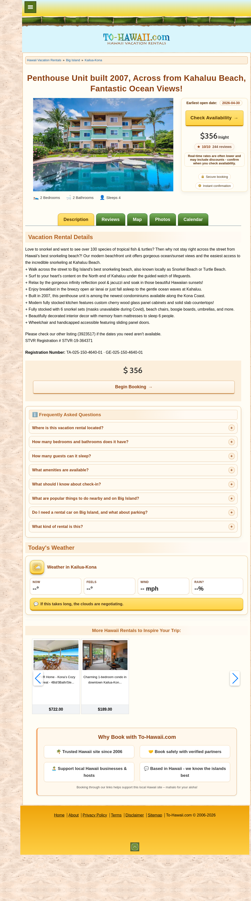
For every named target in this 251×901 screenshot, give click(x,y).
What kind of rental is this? (101, 574)
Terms (138, 861)
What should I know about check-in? (110, 532)
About (95, 861)
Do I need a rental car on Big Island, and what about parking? (134, 560)
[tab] (99, 221)
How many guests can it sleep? (105, 504)
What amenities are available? (104, 518)
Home (81, 861)
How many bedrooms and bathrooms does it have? (124, 489)
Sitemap (177, 861)
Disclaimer (157, 861)
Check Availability (217, 124)
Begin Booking (153, 434)
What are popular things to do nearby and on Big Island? (129, 546)
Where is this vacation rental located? (112, 476)
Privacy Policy (117, 861)
